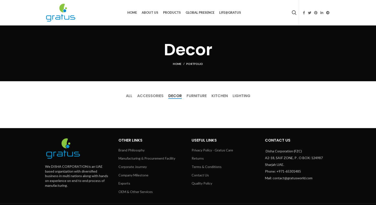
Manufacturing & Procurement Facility (146, 158)
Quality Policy (202, 183)
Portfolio (194, 63)
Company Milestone (133, 175)
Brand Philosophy (131, 150)
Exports (124, 183)
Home (177, 63)
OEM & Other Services (135, 192)
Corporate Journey (132, 167)
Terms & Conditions (207, 167)
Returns (198, 158)
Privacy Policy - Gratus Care (212, 150)
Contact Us (200, 175)
